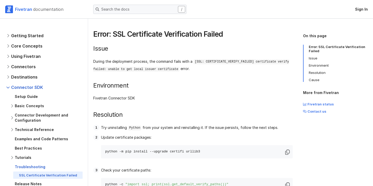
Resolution (317, 73)
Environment (319, 65)
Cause (314, 80)
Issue (313, 58)
